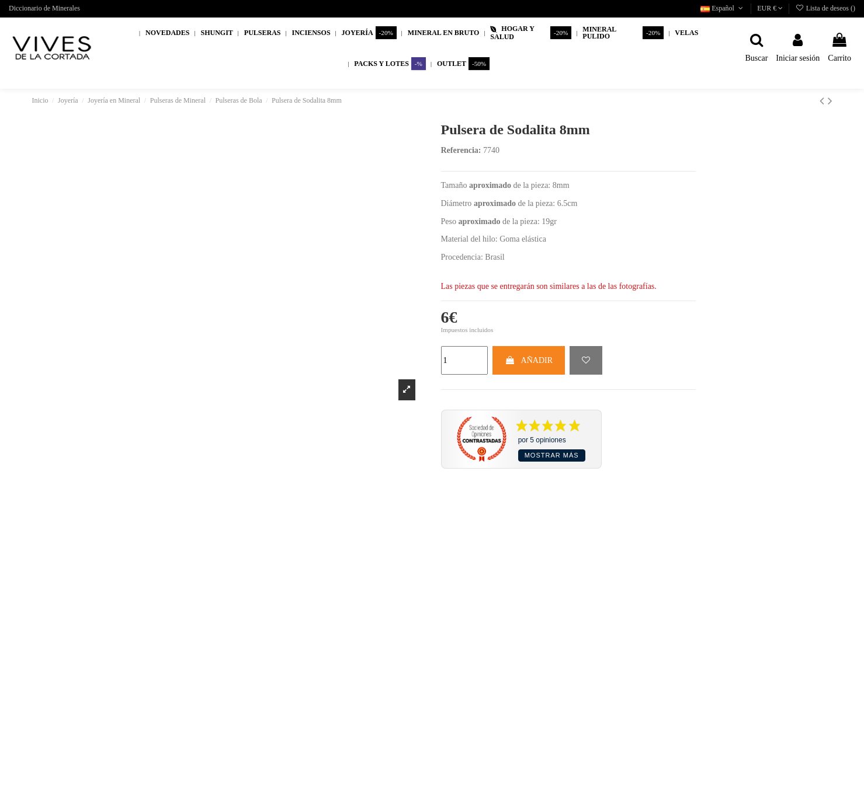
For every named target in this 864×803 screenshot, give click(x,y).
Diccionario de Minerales (44, 8)
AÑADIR (529, 360)
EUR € (770, 8)
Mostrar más (552, 455)
